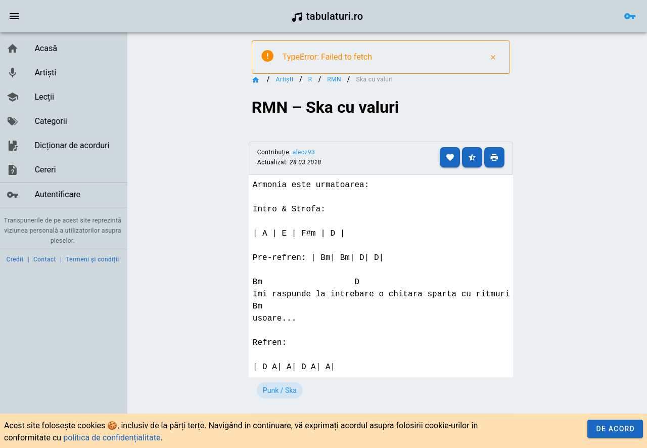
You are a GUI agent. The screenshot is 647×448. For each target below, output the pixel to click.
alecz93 (315, 152)
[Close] (497, 57)
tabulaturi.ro (327, 16)
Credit (16, 259)
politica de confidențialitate (111, 437)
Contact (46, 259)
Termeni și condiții (94, 259)
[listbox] (64, 121)
